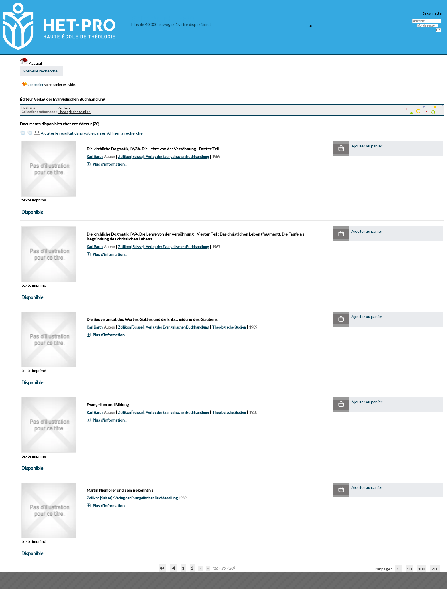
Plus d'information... (109, 164)
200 (435, 568)
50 (409, 568)
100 (421, 568)
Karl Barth (95, 157)
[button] (341, 149)
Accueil (31, 63)
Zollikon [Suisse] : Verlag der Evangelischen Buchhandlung (163, 157)
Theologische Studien (74, 112)
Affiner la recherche (125, 133)
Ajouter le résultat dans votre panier (73, 133)
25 (398, 568)
